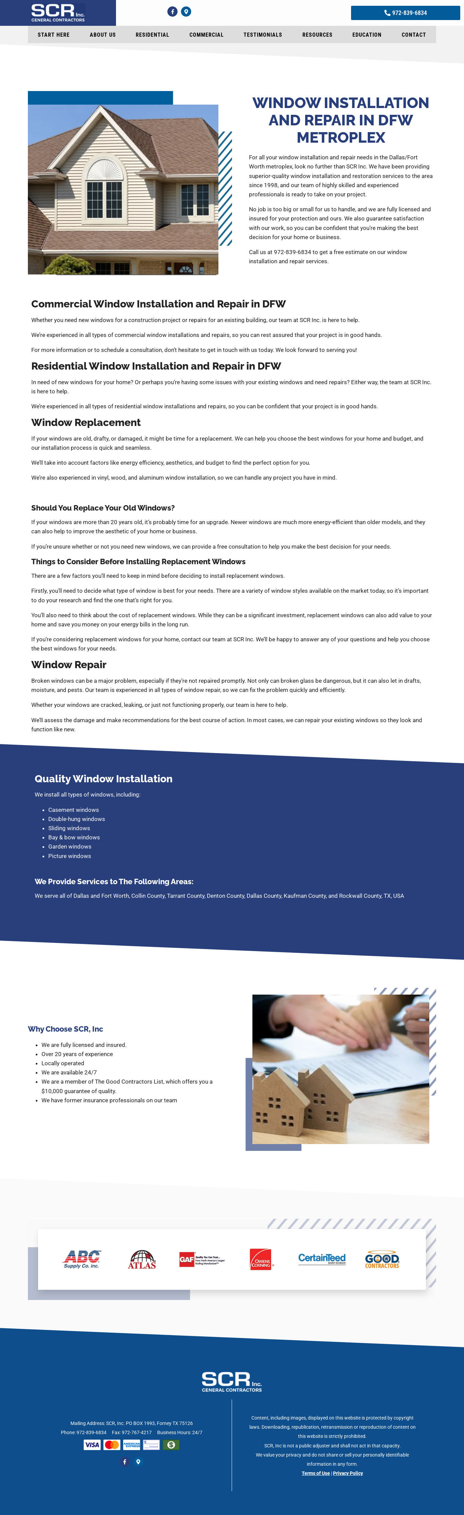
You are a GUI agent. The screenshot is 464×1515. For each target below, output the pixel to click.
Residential (152, 35)
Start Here (54, 35)
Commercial (206, 35)
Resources (317, 35)
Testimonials (263, 35)
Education (367, 35)
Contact (414, 35)
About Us (103, 35)
